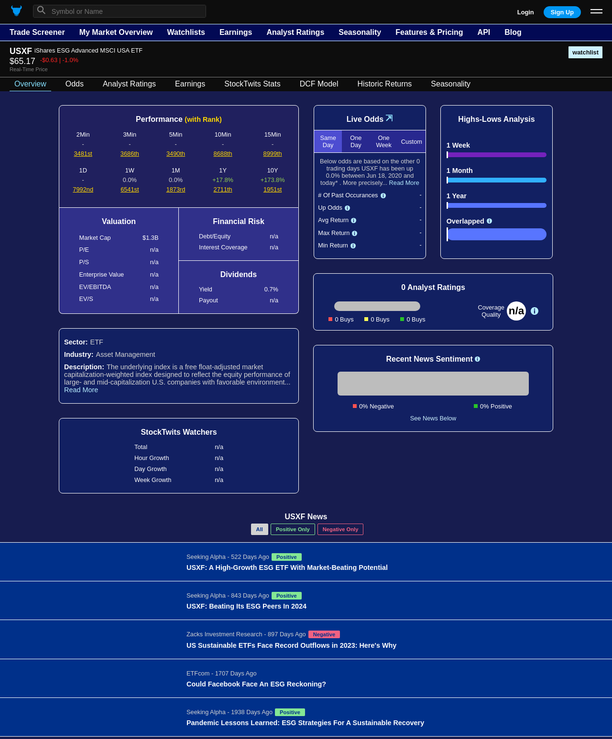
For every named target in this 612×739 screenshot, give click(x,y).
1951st (272, 189)
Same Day (328, 141)
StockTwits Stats (252, 84)
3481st (83, 153)
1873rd (176, 189)
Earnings (235, 32)
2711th (223, 189)
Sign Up (562, 12)
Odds (75, 84)
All (259, 529)
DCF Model (319, 84)
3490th (175, 153)
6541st (129, 189)
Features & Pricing (429, 32)
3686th (129, 153)
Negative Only (341, 529)
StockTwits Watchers (179, 432)
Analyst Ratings (295, 32)
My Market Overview (116, 32)
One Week (383, 141)
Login (525, 12)
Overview (30, 84)
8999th (272, 153)
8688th (223, 153)
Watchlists (186, 32)
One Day (355, 141)
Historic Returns (385, 84)
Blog (513, 32)
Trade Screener (37, 32)
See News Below (433, 418)
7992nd (83, 189)
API (484, 32)
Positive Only (293, 529)
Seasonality (360, 32)
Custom (411, 141)
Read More (81, 390)
